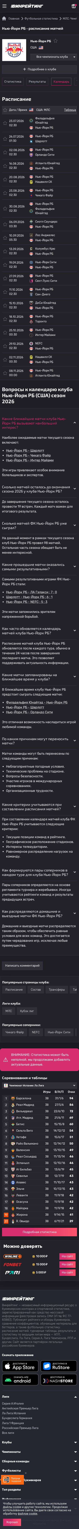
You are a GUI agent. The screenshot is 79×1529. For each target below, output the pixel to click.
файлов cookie (27, 1513)
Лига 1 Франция (13, 1423)
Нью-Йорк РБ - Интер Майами (30, 460)
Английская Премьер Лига (20, 1408)
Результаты (37, 81)
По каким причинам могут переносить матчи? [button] (35, 741)
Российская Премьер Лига (20, 1428)
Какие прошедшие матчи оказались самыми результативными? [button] (33, 566)
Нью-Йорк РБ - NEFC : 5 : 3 (26, 602)
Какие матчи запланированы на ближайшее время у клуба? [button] (29, 676)
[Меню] (4, 6)
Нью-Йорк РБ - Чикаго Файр (28, 455)
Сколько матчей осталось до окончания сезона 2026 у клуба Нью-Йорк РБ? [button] (36, 489)
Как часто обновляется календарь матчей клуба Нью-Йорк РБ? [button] (31, 630)
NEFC (36, 1032)
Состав (36, 989)
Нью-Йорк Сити (59, 1032)
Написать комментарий (22, 965)
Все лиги (8, 1433)
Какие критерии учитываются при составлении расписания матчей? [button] (32, 806)
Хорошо (12, 1522)
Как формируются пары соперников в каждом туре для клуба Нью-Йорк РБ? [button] (35, 872)
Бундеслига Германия (17, 1418)
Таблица (70, 110)
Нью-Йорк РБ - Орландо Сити (29, 712)
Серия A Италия (13, 1403)
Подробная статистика (40, 1232)
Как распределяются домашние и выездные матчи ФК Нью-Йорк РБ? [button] (32, 913)
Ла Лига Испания (14, 1413)
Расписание (14, 989)
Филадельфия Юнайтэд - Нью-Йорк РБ (36, 702)
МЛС (47, 110)
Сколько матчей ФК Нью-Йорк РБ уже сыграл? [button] (34, 525)
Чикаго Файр (14, 1032)
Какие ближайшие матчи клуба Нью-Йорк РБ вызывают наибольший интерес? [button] (34, 422)
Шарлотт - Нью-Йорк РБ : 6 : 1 (29, 597)
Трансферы (57, 989)
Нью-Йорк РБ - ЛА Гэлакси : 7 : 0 (31, 592)
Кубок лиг (27, 1011)
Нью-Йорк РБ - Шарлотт (25, 450)
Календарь (61, 81)
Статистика (12, 81)
